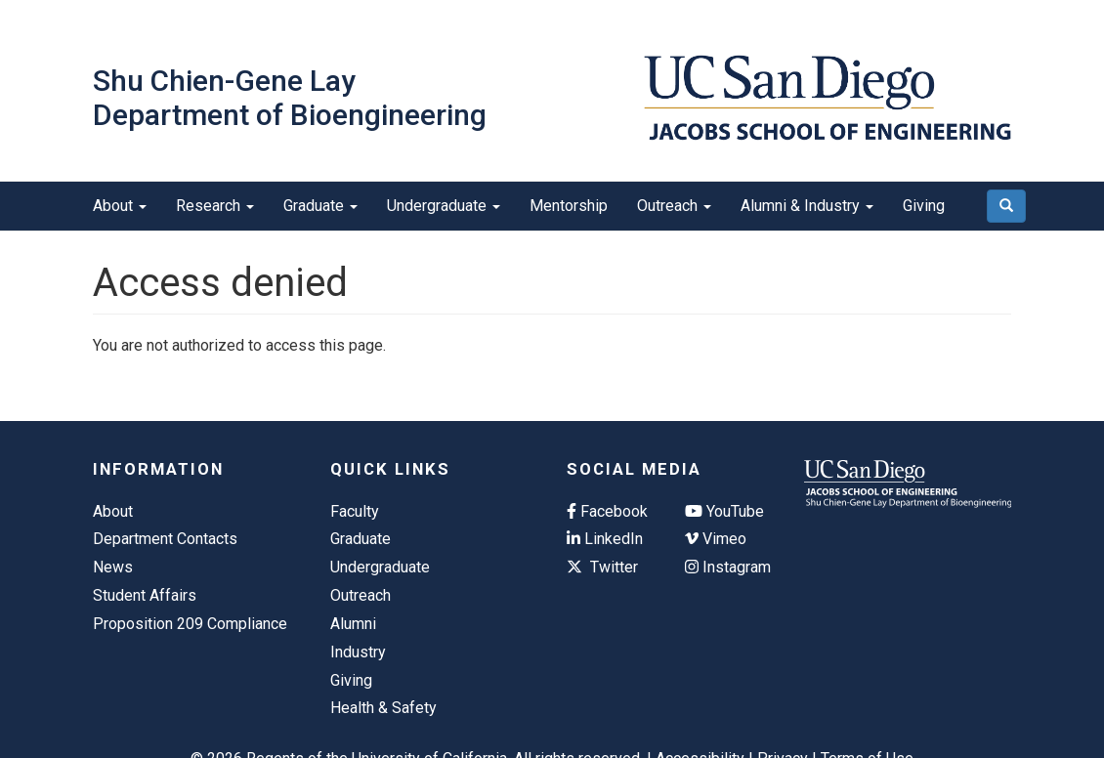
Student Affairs (144, 595)
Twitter (602, 567)
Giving (924, 205)
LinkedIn (605, 538)
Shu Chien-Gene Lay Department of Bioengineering (290, 97)
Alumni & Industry (807, 205)
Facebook (607, 511)
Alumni (353, 623)
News (113, 567)
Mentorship (569, 205)
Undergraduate (443, 205)
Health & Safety (383, 707)
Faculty (354, 511)
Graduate (320, 205)
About (120, 205)
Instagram (728, 567)
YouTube (724, 511)
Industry (358, 652)
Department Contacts (165, 538)
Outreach (674, 205)
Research (215, 205)
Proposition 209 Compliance (190, 623)
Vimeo (715, 538)
